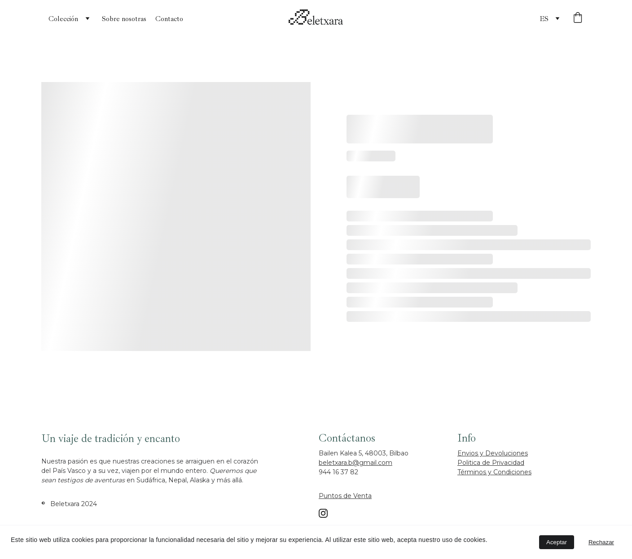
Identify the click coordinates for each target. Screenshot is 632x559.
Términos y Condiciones (494, 472)
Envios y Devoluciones (492, 453)
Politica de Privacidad (490, 463)
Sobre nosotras (124, 18)
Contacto (169, 18)
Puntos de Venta (345, 496)
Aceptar (556, 542)
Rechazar (601, 542)
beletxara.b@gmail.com (355, 463)
